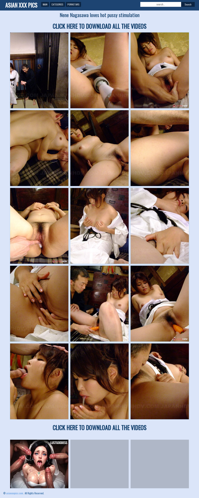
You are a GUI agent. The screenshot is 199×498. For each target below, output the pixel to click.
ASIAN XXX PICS (21, 5)
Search (188, 4)
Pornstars (73, 4)
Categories (57, 4)
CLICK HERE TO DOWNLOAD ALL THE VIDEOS (99, 26)
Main (45, 4)
